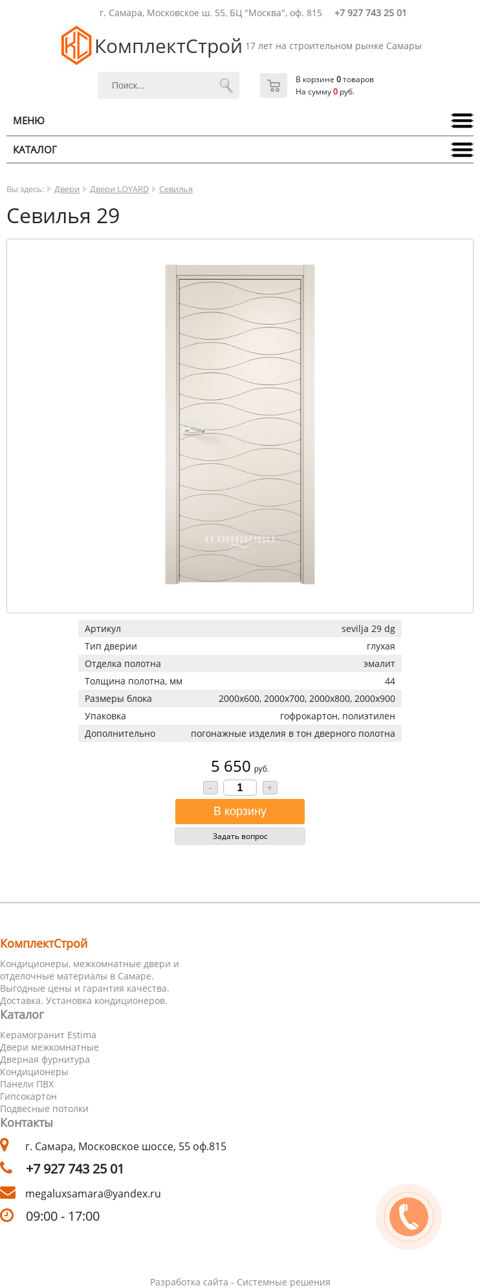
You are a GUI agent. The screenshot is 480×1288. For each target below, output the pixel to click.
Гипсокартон (28, 1096)
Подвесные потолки (44, 1108)
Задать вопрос (240, 836)
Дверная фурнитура (45, 1059)
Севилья (176, 189)
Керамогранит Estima (48, 1035)
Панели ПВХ (27, 1084)
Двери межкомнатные (49, 1047)
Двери (67, 189)
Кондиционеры (34, 1071)
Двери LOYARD (119, 189)
